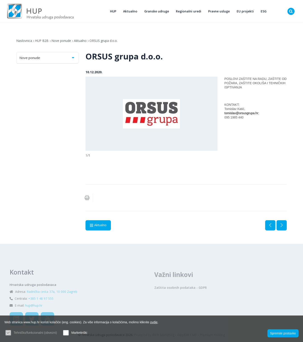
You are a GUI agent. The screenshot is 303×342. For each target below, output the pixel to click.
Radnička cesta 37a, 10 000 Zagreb (52, 302)
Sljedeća (282, 225)
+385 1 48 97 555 (40, 309)
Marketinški (79, 332)
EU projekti (245, 11)
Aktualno (130, 11)
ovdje (153, 322)
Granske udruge (156, 11)
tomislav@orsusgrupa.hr (241, 113)
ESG (263, 11)
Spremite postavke (283, 333)
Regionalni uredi (188, 11)
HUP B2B (42, 41)
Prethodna (270, 225)
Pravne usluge (219, 11)
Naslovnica (24, 41)
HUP (113, 11)
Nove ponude (61, 41)
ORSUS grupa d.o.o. (103, 41)
